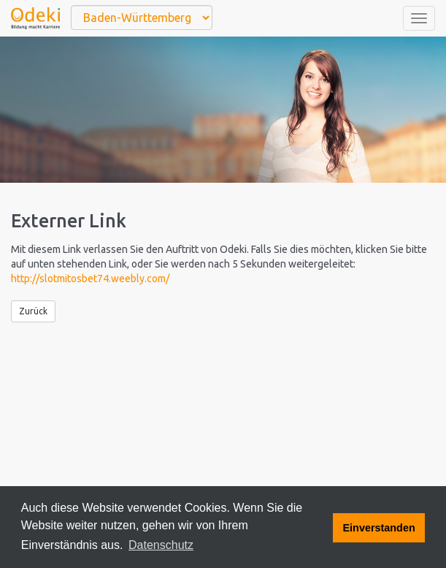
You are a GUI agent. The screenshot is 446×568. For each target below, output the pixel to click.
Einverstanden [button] (379, 528)
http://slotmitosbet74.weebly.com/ (90, 278)
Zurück (33, 311)
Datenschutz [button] (160, 545)
